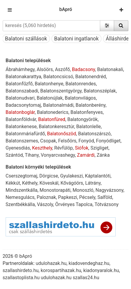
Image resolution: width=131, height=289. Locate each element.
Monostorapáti (55, 190)
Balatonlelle (88, 126)
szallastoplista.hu (21, 277)
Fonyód (86, 141)
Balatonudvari (20, 98)
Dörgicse (48, 176)
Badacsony (83, 69)
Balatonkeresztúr (56, 126)
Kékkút (13, 183)
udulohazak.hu (51, 263)
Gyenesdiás (18, 148)
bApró (65, 9)
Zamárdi (86, 155)
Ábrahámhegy (20, 69)
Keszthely (42, 148)
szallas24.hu (86, 277)
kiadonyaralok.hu (101, 270)
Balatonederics (52, 112)
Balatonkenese (21, 126)
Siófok (81, 148)
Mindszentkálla (22, 190)
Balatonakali (110, 69)
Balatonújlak (50, 98)
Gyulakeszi (71, 176)
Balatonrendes (81, 84)
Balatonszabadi (22, 91)
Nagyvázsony (109, 190)
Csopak (48, 141)
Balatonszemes (22, 141)
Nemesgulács (20, 197)
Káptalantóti (97, 176)
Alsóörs (45, 69)
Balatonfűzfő (19, 84)
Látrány (92, 183)
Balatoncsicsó (58, 76)
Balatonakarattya (23, 76)
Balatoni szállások (26, 39)
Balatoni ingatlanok (76, 39)
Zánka (103, 155)
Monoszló (83, 190)
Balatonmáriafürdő (25, 133)
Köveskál (48, 183)
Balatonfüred (51, 119)
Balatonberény (91, 105)
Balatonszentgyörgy (61, 91)
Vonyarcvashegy (58, 155)
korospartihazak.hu (61, 270)
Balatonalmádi (58, 105)
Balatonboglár (20, 112)
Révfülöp (63, 148)
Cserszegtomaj (21, 176)
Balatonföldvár (21, 119)
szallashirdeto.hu (21, 270)
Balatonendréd (90, 76)
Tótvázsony (107, 204)
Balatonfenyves (87, 112)
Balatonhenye (49, 84)
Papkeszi (67, 197)
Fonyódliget (108, 141)
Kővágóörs (71, 183)
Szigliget (99, 148)
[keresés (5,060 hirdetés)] (51, 25)
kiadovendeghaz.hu (88, 263)
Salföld (105, 197)
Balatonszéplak (100, 91)
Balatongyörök (82, 119)
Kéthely (29, 183)
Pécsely (87, 197)
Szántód (14, 155)
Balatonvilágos (80, 98)
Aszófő (62, 69)
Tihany (32, 155)
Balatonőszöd (61, 133)
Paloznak (46, 197)
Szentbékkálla (20, 204)
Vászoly (45, 204)
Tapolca (84, 204)
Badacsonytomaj (23, 105)
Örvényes (65, 204)
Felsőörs (67, 141)
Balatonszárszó (94, 133)
